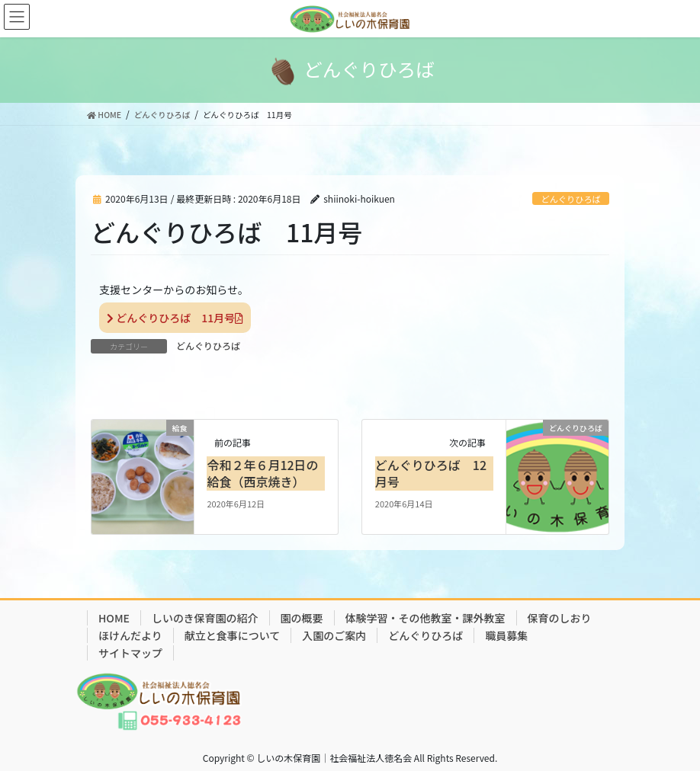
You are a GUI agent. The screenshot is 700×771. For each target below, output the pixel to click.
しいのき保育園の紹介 (205, 617)
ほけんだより (130, 635)
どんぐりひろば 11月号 (175, 317)
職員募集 (506, 635)
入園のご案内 (334, 635)
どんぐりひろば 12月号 (430, 473)
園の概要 (302, 617)
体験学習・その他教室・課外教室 (425, 617)
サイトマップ (130, 653)
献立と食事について (233, 635)
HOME (114, 617)
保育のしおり (560, 617)
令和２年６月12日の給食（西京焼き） (262, 473)
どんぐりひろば (570, 199)
